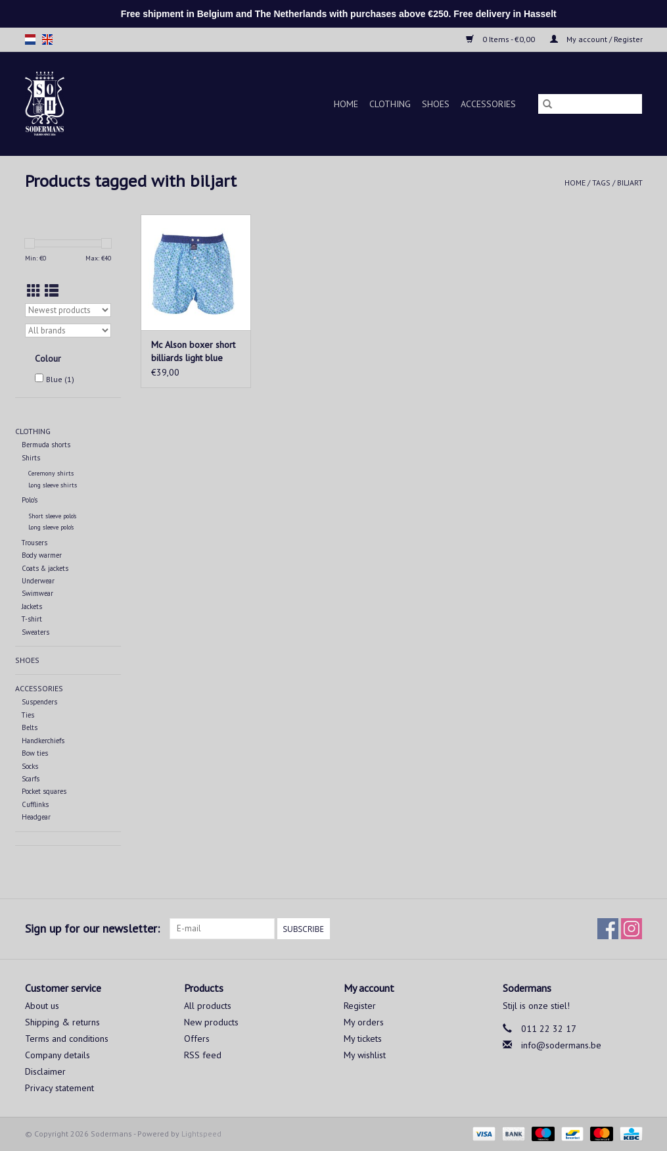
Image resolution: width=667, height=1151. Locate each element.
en (47, 39)
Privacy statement (59, 1088)
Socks (30, 766)
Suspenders (39, 701)
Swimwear (37, 593)
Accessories (488, 104)
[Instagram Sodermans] (631, 928)
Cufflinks (35, 804)
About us (42, 1006)
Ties (28, 715)
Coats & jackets (45, 568)
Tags (601, 182)
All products (207, 1006)
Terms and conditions (66, 1038)
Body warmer (42, 555)
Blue (60, 379)
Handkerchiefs (43, 740)
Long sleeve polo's (51, 527)
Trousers (34, 542)
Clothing (390, 104)
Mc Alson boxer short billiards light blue (193, 351)
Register (360, 1006)
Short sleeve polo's (52, 516)
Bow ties (35, 753)
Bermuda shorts (46, 444)
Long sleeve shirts (52, 485)
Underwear (38, 580)
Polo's (29, 499)
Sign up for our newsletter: (92, 928)
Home (346, 104)
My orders (364, 1022)
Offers (197, 1038)
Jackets (32, 606)
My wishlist (365, 1055)
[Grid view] (34, 291)
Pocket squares (44, 791)
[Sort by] (68, 310)
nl (30, 39)
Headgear (36, 816)
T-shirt (32, 619)
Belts (29, 727)
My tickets (363, 1038)
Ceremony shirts (51, 473)
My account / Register (596, 39)
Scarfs (30, 778)
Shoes (435, 104)
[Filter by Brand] (68, 330)
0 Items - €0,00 (501, 39)
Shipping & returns (62, 1022)
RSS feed (202, 1055)
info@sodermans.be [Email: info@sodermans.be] (561, 1045)
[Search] (590, 103)
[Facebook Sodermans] (607, 928)
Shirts (31, 457)
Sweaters (35, 632)
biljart (630, 182)
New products (211, 1022)
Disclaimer (45, 1071)
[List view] (51, 291)
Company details (57, 1055)
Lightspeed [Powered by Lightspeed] (201, 1134)
